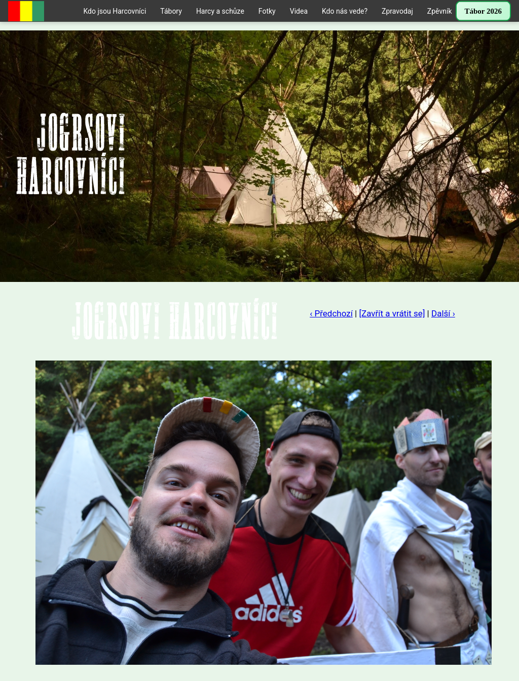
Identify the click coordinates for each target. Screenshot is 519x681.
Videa (299, 11)
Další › (443, 313)
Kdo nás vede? (344, 11)
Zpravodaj (397, 11)
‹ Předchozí (331, 313)
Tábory (171, 11)
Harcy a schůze (220, 11)
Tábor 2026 (483, 11)
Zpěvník (439, 11)
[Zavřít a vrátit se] (392, 313)
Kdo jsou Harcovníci (114, 11)
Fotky (267, 11)
